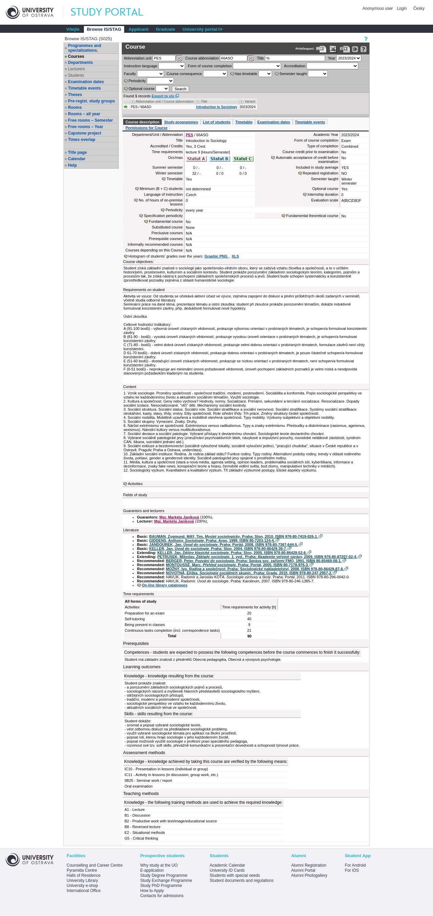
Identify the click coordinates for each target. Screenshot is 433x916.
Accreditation (295, 66)
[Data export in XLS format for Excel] (333, 49)
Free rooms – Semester (90, 120)
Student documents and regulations (242, 880)
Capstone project (84, 133)
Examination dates (86, 81)
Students (76, 75)
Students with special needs (235, 875)
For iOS (352, 870)
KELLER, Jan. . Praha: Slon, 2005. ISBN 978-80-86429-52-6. (232, 553)
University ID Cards (227, 870)
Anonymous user (378, 8)
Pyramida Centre (82, 870)
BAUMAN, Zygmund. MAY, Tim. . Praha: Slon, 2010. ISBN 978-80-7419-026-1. (233, 536)
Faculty (130, 74)
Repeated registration (320, 173)
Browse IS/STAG (104, 29)
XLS (235, 256)
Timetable (243, 122)
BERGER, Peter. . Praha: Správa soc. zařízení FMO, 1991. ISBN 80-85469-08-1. (254, 561)
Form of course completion (210, 66)
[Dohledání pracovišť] (179, 58)
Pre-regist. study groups (91, 101)
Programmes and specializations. (84, 48)
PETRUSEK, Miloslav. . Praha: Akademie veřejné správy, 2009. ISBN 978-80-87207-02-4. (257, 557)
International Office (84, 890)
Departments (80, 62)
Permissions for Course (146, 128)
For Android (355, 865)
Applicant (139, 29)
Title (260, 58)
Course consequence (184, 74)
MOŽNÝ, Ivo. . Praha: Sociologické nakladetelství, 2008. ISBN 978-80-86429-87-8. (255, 569)
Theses (75, 94)
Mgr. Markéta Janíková (179, 517)
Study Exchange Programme (166, 880)
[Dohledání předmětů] (250, 58)
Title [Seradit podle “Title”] (204, 101)
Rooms (75, 107)
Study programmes (181, 122)
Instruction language (140, 66)
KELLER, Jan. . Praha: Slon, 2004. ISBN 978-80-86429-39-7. (218, 549)
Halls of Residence (83, 875)
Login (402, 8)
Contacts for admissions (161, 895)
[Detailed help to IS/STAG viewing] (363, 49)
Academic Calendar (227, 865)
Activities (135, 484)
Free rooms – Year (85, 126)
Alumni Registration (308, 865)
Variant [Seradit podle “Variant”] (250, 101)
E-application (151, 870)
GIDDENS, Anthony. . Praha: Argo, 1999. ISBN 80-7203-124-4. (212, 540)
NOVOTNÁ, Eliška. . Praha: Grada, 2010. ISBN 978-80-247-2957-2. (249, 573)
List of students (217, 122)
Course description (142, 122)
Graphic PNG (216, 256)
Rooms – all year (84, 114)
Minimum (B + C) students (161, 189)
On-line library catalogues (164, 585)
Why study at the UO (159, 865)
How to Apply (152, 890)
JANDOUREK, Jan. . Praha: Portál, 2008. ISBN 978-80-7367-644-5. (223, 545)
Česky (419, 8)
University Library (82, 880)
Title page (77, 152)
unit (138, 58)
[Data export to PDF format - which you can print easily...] (321, 49)
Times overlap (81, 139)
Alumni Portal (303, 870)
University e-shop (82, 885)
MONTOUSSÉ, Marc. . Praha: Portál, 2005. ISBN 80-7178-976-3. (237, 565)
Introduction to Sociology (216, 107)
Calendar (76, 158)
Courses (76, 56)
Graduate (165, 29)
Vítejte (72, 29)
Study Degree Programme (163, 875)
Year (331, 58)
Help (72, 165)
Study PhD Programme (161, 885)
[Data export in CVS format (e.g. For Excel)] (345, 49)
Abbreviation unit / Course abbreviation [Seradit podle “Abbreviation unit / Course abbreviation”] (165, 101)
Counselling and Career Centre (94, 865)
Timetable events (84, 88)
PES (189, 135)
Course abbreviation (202, 58)
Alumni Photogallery (309, 875)
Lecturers (76, 69)
